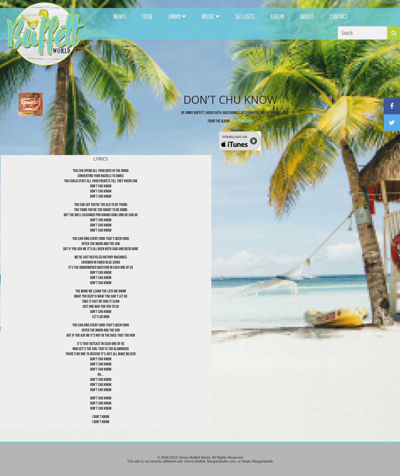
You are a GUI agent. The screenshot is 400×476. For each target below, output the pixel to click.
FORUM (277, 16)
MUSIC (210, 16)
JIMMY (177, 16)
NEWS (119, 16)
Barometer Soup (241, 121)
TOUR (146, 16)
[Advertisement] (244, 57)
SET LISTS (245, 16)
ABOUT (307, 16)
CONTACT (339, 16)
